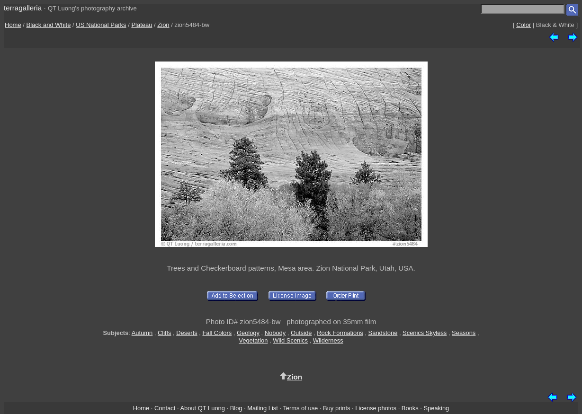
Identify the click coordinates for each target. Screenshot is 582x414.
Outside (301, 332)
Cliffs (164, 332)
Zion (163, 24)
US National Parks (101, 24)
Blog (236, 408)
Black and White (49, 24)
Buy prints (336, 408)
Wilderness (328, 340)
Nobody (275, 332)
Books (410, 408)
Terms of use (300, 408)
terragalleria (23, 8)
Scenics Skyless (425, 332)
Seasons (463, 332)
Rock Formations (340, 332)
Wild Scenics (290, 340)
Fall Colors (217, 332)
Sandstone (383, 332)
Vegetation (253, 340)
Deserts (186, 332)
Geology (248, 332)
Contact (164, 408)
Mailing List (262, 408)
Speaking (436, 408)
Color (523, 24)
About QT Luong (202, 408)
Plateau (141, 24)
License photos (375, 408)
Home (13, 24)
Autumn (142, 332)
